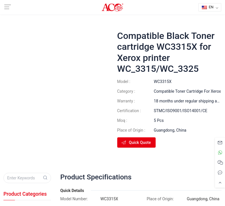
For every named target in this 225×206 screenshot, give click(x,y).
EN (208, 7)
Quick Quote (136, 142)
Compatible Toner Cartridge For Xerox (187, 91)
